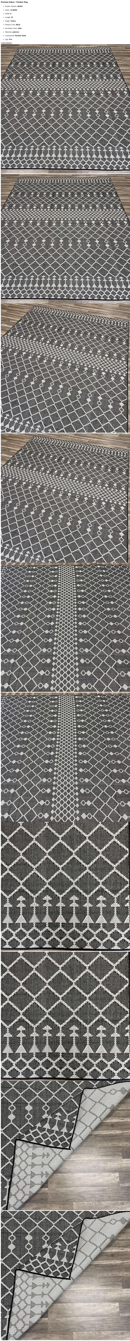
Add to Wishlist (6, 43)
